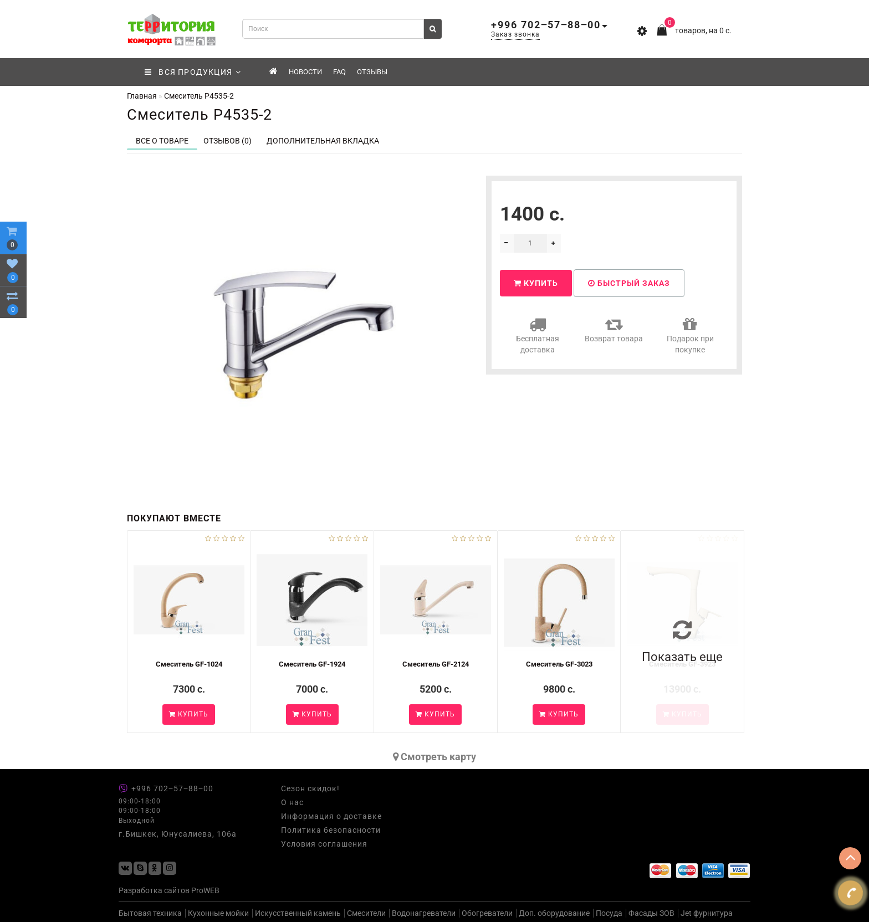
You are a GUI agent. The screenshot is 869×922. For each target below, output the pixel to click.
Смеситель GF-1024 (189, 664)
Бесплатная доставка (537, 335)
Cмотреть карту (434, 756)
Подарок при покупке (690, 335)
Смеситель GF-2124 (435, 664)
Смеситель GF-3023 (559, 664)
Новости (305, 72)
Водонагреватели (424, 913)
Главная (142, 95)
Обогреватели (487, 913)
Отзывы (372, 72)
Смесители (366, 913)
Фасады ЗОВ (651, 913)
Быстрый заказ (629, 283)
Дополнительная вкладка (323, 140)
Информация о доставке (331, 816)
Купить (536, 283)
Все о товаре (162, 140)
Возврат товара (614, 329)
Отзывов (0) (227, 140)
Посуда (609, 913)
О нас (292, 802)
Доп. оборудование (554, 913)
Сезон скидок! (310, 788)
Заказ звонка (515, 34)
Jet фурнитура (707, 913)
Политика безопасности (331, 830)
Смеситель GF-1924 (312, 664)
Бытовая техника (150, 913)
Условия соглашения (324, 843)
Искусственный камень (298, 913)
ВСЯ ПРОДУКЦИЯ (193, 72)
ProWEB (205, 890)
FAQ (339, 72)
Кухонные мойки (218, 913)
